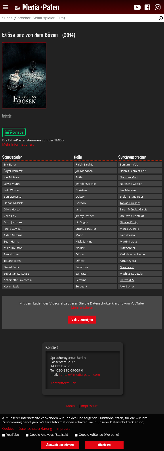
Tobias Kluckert (130, 203)
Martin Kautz (128, 241)
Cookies (8, 428)
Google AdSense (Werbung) (99, 434)
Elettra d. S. (127, 280)
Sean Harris (11, 241)
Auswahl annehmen (60, 444)
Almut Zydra (128, 261)
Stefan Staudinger (131, 197)
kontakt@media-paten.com (79, 374)
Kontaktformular (63, 383)
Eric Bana (10, 164)
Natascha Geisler (131, 184)
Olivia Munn (12, 184)
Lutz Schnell (127, 248)
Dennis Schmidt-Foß (133, 171)
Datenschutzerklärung (35, 428)
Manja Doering (129, 229)
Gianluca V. (127, 267)
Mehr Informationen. (18, 144)
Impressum (89, 406)
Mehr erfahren (82, 307)
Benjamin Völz (129, 164)
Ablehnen (104, 444)
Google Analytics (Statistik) (49, 434)
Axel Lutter (127, 286)
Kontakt (72, 406)
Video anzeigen (82, 319)
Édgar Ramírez (13, 171)
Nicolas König (128, 222)
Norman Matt (129, 177)
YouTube (12, 434)
